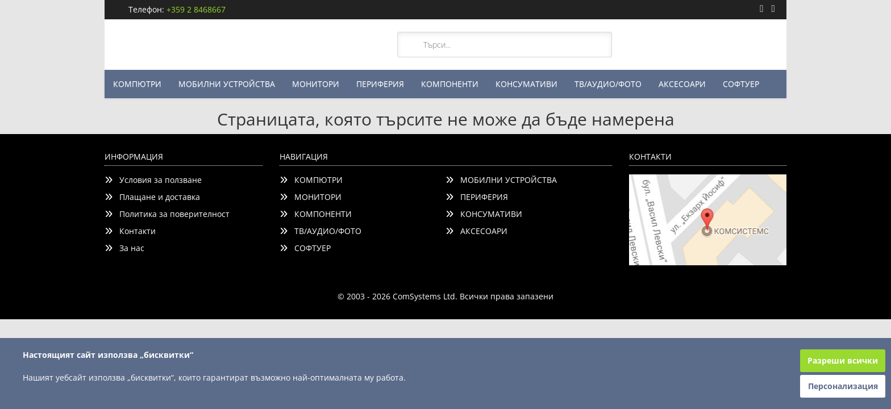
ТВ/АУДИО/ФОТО (608, 83)
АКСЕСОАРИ (682, 83)
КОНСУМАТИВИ (526, 83)
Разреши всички (842, 360)
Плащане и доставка (152, 196)
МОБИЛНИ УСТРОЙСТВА (226, 83)
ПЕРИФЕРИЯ (380, 83)
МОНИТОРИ (315, 83)
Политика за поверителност (167, 213)
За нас (124, 248)
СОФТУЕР (741, 83)
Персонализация (843, 386)
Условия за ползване (153, 179)
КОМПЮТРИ (137, 83)
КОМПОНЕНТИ (449, 83)
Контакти (130, 231)
